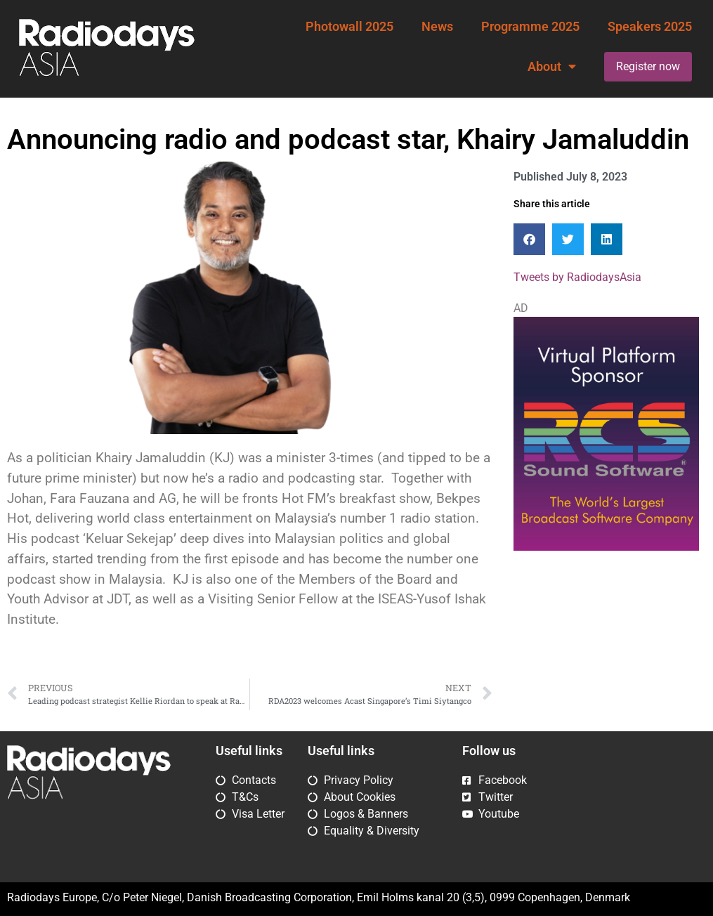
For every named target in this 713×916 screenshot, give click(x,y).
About (552, 66)
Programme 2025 (530, 27)
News (437, 27)
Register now (648, 66)
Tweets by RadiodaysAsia (577, 277)
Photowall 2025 (349, 27)
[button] (529, 239)
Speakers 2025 (650, 27)
